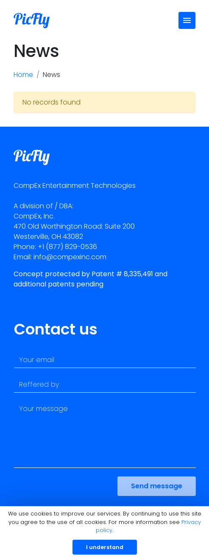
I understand (104, 547)
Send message (159, 486)
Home (23, 74)
